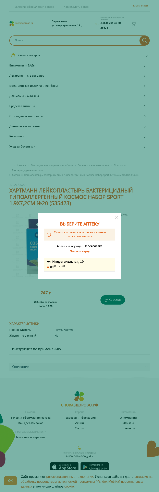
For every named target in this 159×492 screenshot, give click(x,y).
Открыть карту (79, 251)
